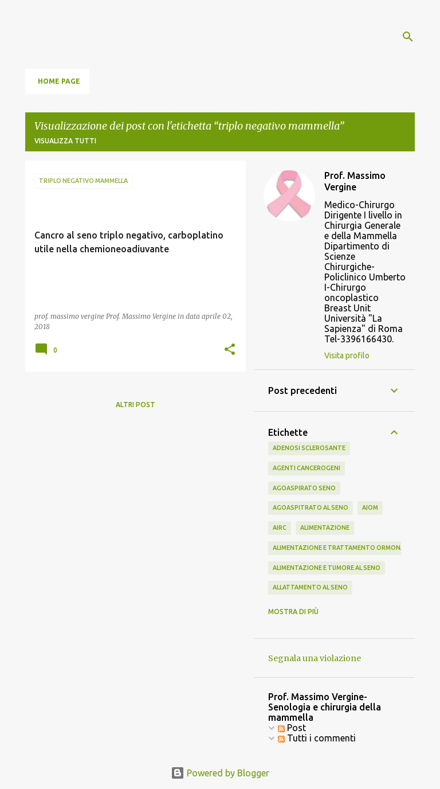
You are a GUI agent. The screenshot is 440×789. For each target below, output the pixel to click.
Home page (59, 81)
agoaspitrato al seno (310, 507)
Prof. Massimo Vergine (355, 181)
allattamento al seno (310, 587)
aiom (370, 507)
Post (292, 727)
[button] (230, 350)
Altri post (135, 404)
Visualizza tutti (65, 140)
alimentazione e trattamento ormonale (342, 547)
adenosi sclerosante (309, 447)
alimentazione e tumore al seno (326, 567)
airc (279, 527)
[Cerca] (408, 36)
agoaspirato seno (304, 488)
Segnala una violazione (314, 658)
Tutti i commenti (317, 738)
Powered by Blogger (220, 773)
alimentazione (324, 527)
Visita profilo (347, 355)
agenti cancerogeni (306, 467)
